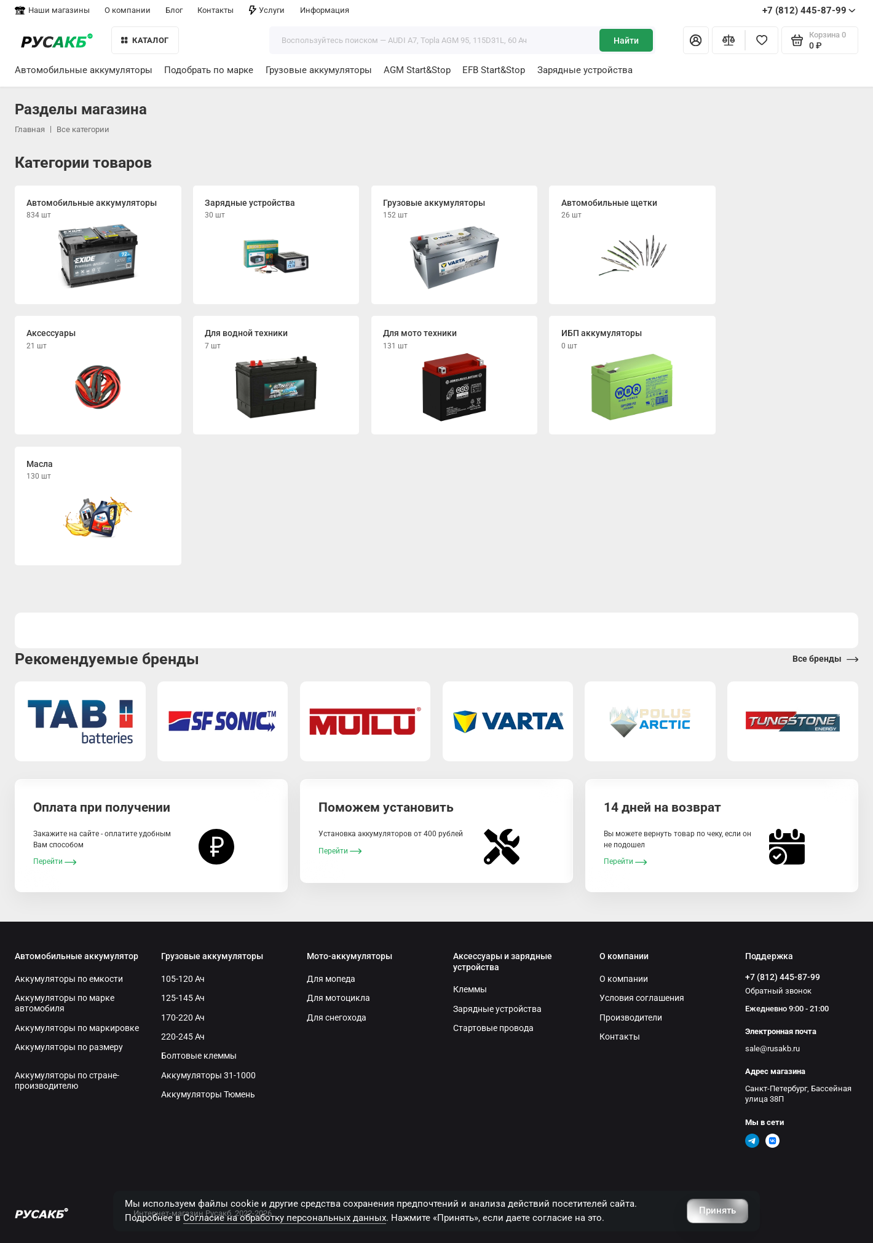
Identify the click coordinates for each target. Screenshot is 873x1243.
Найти (626, 40)
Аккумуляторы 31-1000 (208, 1075)
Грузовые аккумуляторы (319, 70)
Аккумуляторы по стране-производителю (67, 1080)
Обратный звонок (778, 990)
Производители (630, 1017)
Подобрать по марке (208, 70)
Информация (324, 10)
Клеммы (470, 989)
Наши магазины (52, 10)
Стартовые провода (493, 1028)
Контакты (215, 10)
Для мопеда (331, 979)
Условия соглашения (641, 998)
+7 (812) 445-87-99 (809, 10)
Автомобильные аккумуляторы (83, 70)
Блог (174, 10)
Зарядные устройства (585, 70)
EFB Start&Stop (493, 70)
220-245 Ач (183, 1036)
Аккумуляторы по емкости (69, 979)
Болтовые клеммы (199, 1056)
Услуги (267, 10)
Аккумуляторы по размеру (69, 1047)
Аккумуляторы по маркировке (77, 1028)
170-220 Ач (183, 1017)
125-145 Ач (183, 998)
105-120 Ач (183, 979)
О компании (128, 10)
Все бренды (825, 659)
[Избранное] (762, 39)
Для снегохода (336, 1017)
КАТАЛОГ (144, 40)
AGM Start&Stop (417, 70)
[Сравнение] (729, 39)
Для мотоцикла (338, 998)
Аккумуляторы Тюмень (208, 1094)
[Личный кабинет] (696, 39)
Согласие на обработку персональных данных (284, 1217)
